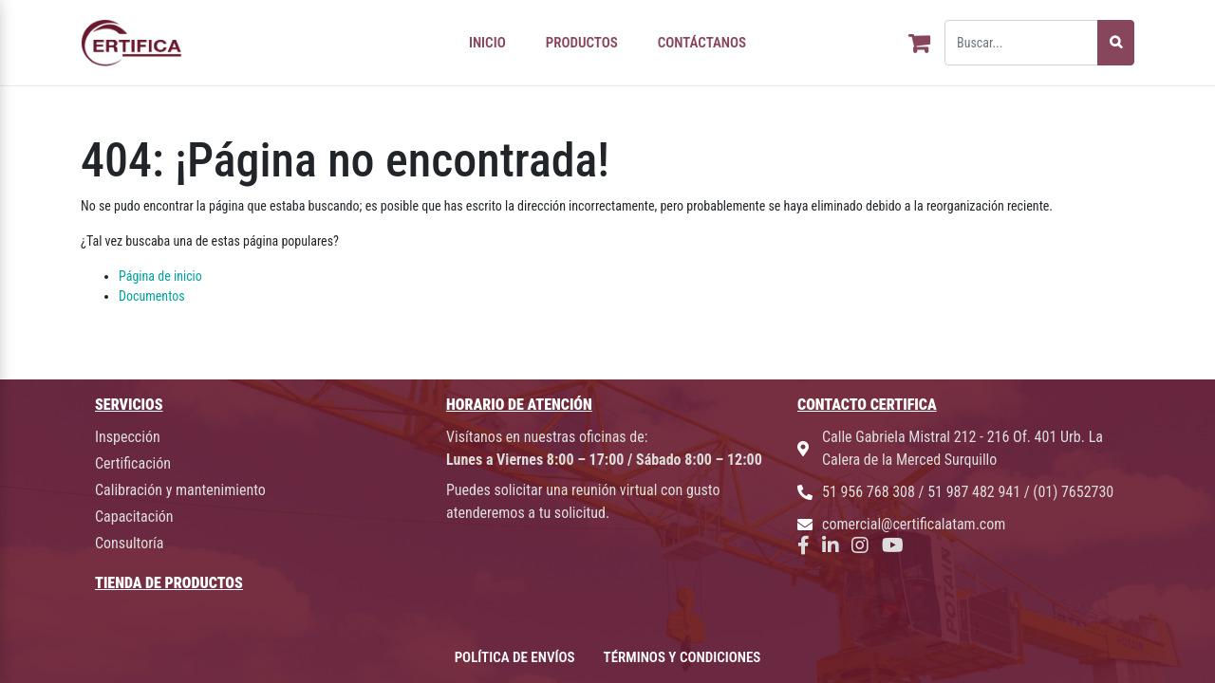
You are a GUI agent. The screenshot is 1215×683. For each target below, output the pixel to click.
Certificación (133, 463)
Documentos (152, 296)
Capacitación (134, 517)
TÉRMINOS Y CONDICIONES (682, 657)
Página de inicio (160, 276)
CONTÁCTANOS (702, 42)
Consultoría (129, 543)
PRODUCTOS (582, 42)
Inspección (127, 437)
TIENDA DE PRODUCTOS (169, 583)
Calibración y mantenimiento (180, 490)
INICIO (487, 42)
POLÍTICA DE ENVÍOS (515, 657)
